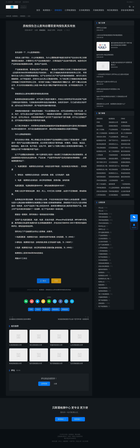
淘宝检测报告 (112, 11)
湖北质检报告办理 (36, 346)
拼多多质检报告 (102, 193)
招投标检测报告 (114, 178)
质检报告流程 (125, 145)
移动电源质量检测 (102, 160)
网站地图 (77, 436)
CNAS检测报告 (114, 193)
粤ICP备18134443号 (70, 440)
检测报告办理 (113, 134)
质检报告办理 (113, 124)
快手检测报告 (103, 258)
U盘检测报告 (125, 196)
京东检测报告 (84, 11)
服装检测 (112, 185)
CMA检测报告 (101, 189)
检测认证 (101, 283)
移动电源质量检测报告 (126, 156)
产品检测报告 (125, 131)
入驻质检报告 (113, 182)
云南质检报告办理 (15, 346)
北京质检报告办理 (76, 365)
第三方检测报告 (114, 153)
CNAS (38, 311)
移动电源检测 (101, 145)
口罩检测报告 (70, 11)
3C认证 (100, 209)
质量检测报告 (113, 127)
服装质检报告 (125, 178)
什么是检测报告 (114, 189)
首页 (38, 11)
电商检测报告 (103, 292)
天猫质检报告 (113, 156)
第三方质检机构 (126, 134)
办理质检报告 (125, 127)
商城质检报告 (125, 174)
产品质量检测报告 (114, 138)
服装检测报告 (125, 189)
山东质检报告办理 (76, 346)
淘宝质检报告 (113, 171)
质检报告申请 (125, 142)
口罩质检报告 (101, 196)
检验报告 (56, 311)
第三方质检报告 (102, 134)
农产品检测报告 (103, 246)
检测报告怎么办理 (114, 174)
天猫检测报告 (98, 11)
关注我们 (130, 3)
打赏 (56, 282)
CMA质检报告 (103, 218)
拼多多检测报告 (127, 11)
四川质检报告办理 (56, 365)
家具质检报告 (125, 153)
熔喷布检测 (125, 167)
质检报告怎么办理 (114, 145)
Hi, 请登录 (9, 3)
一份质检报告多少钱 (126, 185)
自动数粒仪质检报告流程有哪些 (20, 320)
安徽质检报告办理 (56, 346)
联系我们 (62, 420)
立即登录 (44, 385)
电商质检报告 (101, 178)
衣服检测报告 (103, 298)
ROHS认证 (102, 228)
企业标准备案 (125, 193)
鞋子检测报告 (103, 308)
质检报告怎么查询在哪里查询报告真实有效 (49, 27)
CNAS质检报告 (102, 182)
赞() (67, 31)
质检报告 (58, 11)
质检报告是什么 (114, 167)
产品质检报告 (113, 131)
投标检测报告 (101, 174)
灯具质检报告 (113, 149)
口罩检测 (100, 156)
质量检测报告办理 (126, 164)
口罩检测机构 (125, 171)
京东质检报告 (113, 164)
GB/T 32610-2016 (126, 149)
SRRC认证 (124, 138)
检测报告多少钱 (102, 171)
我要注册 (18, 3)
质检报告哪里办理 (114, 160)
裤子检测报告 (103, 302)
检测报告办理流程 (102, 153)
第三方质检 (100, 131)
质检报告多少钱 (102, 167)
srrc (122, 182)
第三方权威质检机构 (102, 185)
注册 (55, 385)
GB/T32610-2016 (114, 142)
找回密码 (26, 3)
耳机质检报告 (101, 149)
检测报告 (12, 8)
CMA (31, 311)
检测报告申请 (101, 142)
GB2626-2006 (101, 138)
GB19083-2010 (102, 164)
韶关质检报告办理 (36, 365)
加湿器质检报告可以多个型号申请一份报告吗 (73, 320)
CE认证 (100, 212)
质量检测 (124, 124)
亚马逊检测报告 (103, 234)
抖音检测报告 (103, 261)
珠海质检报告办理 (15, 365)
